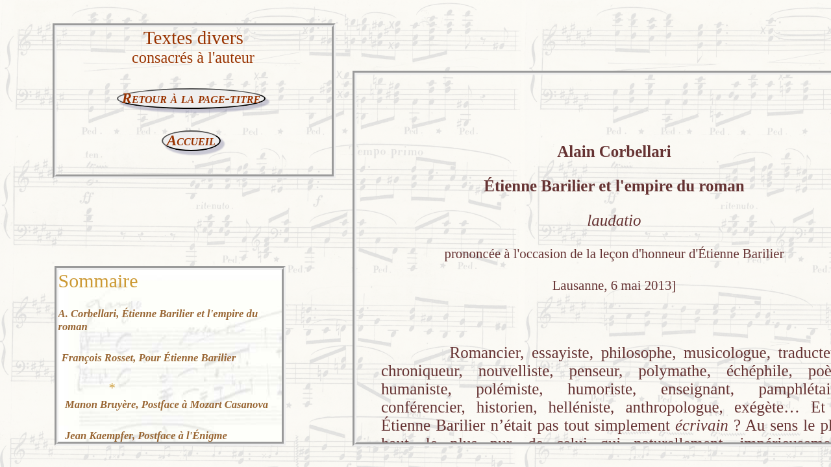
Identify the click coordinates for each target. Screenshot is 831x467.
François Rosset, (149, 358)
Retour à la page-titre (191, 98)
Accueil (191, 140)
